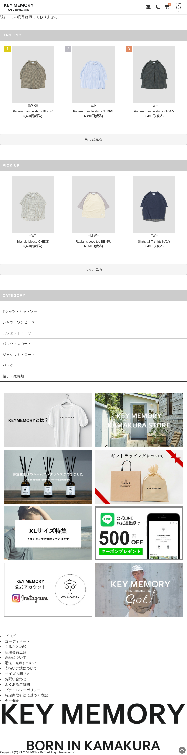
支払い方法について (21, 668)
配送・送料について (21, 663)
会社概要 (12, 701)
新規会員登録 (15, 652)
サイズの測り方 (17, 674)
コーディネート (17, 641)
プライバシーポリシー (23, 690)
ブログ (10, 636)
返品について (15, 657)
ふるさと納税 (15, 647)
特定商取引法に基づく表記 (26, 695)
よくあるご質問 (17, 684)
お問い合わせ (15, 679)
